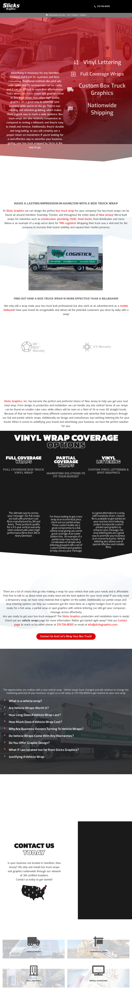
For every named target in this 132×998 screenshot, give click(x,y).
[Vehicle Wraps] (34, 942)
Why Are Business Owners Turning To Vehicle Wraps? (46, 729)
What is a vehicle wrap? (25, 701)
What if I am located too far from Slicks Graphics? (44, 750)
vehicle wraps (30, 620)
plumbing (62, 219)
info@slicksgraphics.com (102, 625)
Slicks (52, 143)
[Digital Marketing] (98, 971)
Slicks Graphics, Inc (15, 401)
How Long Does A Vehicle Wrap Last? (35, 715)
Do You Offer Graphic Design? (29, 743)
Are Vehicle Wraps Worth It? (29, 708)
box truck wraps (31, 93)
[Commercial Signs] (98, 942)
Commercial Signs (98, 951)
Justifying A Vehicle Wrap (26, 757)
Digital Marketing (98, 980)
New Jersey (105, 215)
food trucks (83, 219)
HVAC (73, 219)
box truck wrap (64, 211)
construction (49, 219)
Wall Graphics (33, 980)
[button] (66, 700)
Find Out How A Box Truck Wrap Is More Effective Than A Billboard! (66, 298)
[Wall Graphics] (34, 971)
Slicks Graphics (15, 211)
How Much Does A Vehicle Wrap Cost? (35, 722)
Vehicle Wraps (33, 951)
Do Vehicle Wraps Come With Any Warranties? (41, 736)
